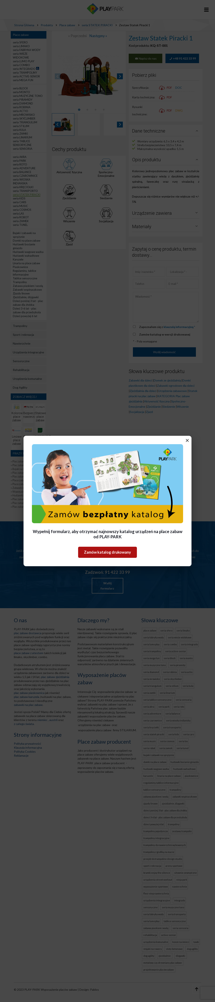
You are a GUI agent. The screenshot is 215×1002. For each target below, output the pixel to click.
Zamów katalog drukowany (107, 552)
